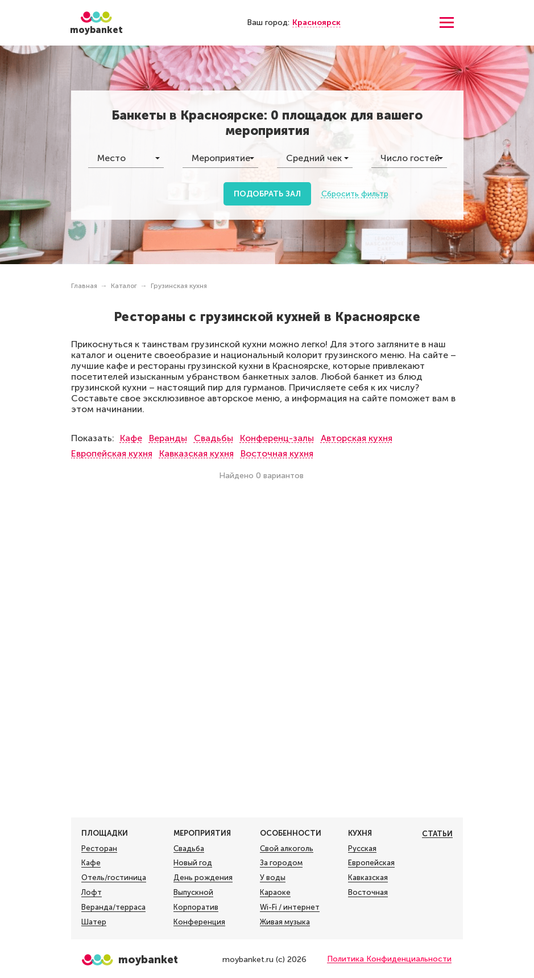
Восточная (368, 892)
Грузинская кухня (179, 286)
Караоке (275, 892)
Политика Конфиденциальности (389, 959)
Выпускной (193, 892)
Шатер (93, 922)
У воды (272, 877)
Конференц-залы (277, 438)
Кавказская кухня (196, 453)
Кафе (131, 438)
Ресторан (99, 848)
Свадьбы (213, 438)
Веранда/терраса (113, 907)
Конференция (199, 922)
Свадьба (188, 848)
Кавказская (368, 877)
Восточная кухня (277, 453)
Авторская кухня (356, 438)
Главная (84, 286)
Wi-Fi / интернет (290, 907)
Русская (362, 848)
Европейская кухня (111, 453)
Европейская (371, 863)
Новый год (192, 863)
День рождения (203, 877)
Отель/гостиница (113, 877)
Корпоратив (195, 907)
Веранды (168, 438)
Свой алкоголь (286, 848)
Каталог (124, 286)
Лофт (91, 892)
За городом (281, 863)
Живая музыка (285, 922)
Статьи (437, 833)
